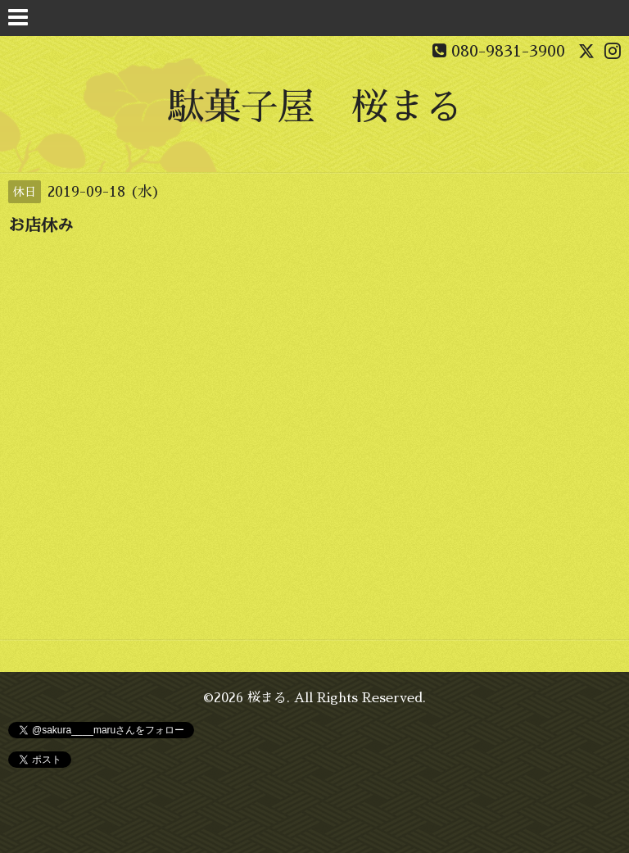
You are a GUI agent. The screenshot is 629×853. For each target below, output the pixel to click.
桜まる (267, 698)
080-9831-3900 (508, 51)
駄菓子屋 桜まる (314, 106)
